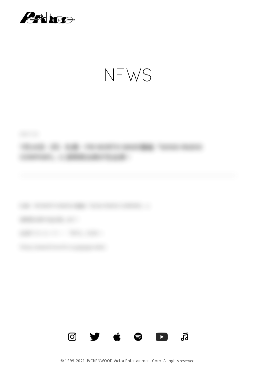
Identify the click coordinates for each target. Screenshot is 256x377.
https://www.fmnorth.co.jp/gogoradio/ (63, 246)
